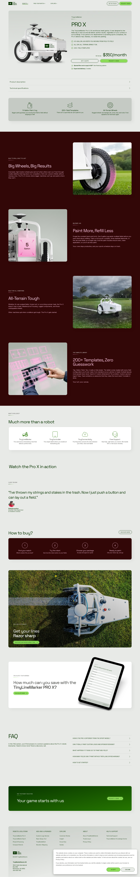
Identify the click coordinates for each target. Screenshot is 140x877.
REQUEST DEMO (125, 3)
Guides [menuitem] (62, 845)
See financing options (99, 65)
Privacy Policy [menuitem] (87, 842)
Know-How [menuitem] (63, 842)
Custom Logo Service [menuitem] (42, 836)
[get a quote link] (84, 60)
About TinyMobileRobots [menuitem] (90, 836)
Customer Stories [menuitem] (65, 836)
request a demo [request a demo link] (114, 61)
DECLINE (127, 869)
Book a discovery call (38, 746)
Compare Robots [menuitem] (18, 845)
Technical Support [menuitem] (111, 836)
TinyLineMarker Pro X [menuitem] (19, 836)
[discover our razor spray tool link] (26, 642)
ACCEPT (113, 869)
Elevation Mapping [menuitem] (41, 845)
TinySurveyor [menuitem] (87, 839)
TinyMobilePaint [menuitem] (41, 842)
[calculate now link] (21, 693)
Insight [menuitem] (62, 839)
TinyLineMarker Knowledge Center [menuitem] (116, 839)
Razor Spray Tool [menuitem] (41, 839)
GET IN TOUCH (113, 3)
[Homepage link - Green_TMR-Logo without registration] (17, 853)
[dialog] (95, 861)
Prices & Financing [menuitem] (18, 842)
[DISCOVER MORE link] (125, 532)
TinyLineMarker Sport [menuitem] (19, 839)
